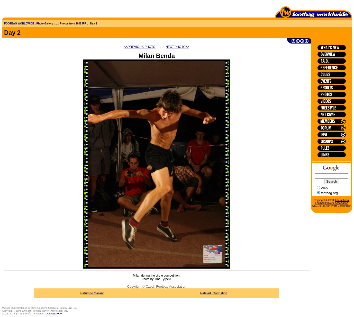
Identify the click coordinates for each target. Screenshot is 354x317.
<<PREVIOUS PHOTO (140, 47)
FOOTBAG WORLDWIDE (19, 23)
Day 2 (93, 23)
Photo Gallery (45, 23)
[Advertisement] (32, 10)
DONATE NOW (54, 313)
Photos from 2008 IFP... (74, 23)
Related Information (213, 293)
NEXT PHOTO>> (177, 47)
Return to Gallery (92, 293)
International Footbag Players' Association (332, 201)
